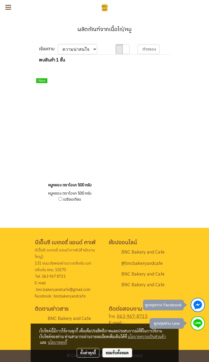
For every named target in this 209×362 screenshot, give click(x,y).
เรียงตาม (48, 49)
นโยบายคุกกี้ (57, 342)
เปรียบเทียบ (72, 199)
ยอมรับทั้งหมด (117, 352)
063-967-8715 (132, 316)
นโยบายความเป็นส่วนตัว (147, 336)
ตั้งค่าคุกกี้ (88, 352)
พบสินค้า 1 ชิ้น (52, 60)
